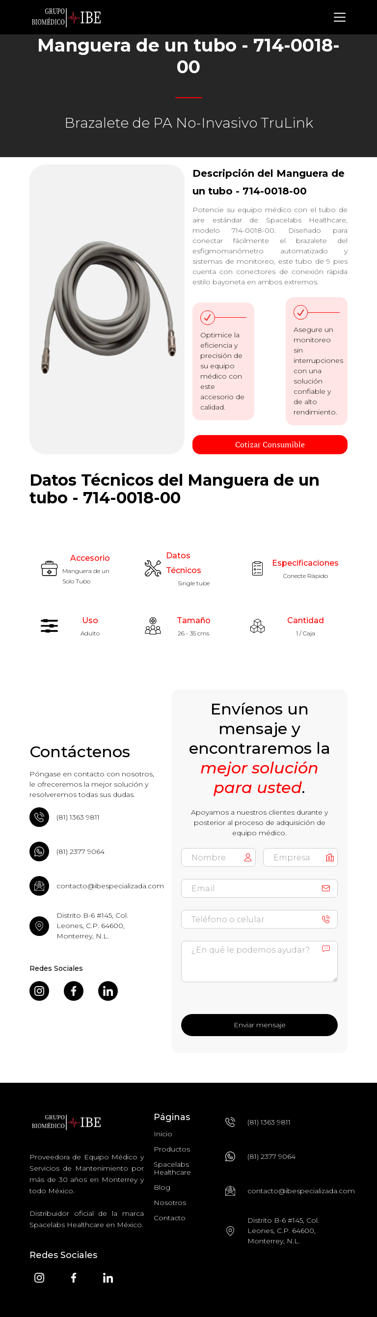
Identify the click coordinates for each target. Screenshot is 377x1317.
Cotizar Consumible (270, 444)
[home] (66, 17)
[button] (338, 17)
